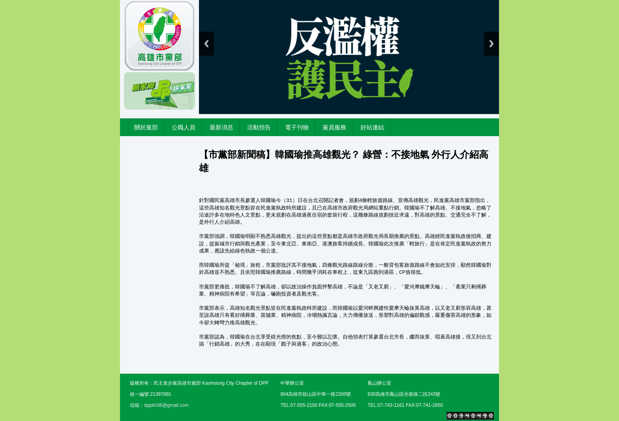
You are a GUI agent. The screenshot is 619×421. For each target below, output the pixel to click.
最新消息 (221, 127)
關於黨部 (146, 127)
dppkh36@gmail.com (166, 405)
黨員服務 (334, 127)
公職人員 (183, 127)
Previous (206, 44)
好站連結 (372, 127)
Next (491, 44)
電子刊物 (297, 127)
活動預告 (259, 127)
